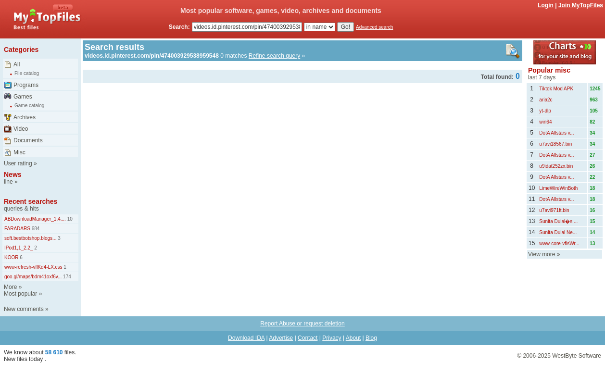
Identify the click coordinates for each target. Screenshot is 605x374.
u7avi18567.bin (555, 144)
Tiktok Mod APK (556, 88)
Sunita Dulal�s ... (558, 221)
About (353, 338)
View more (541, 254)
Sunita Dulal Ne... (558, 232)
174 (66, 276)
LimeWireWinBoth (558, 188)
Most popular (20, 293)
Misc (19, 152)
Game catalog (29, 105)
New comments (24, 309)
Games (22, 96)
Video (20, 128)
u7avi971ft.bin (554, 210)
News (13, 174)
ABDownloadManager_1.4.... (35, 219)
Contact (307, 338)
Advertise (281, 338)
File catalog (26, 73)
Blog (371, 338)
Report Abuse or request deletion (302, 323)
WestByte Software (576, 355)
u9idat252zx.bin (556, 166)
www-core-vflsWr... (559, 243)
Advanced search (374, 27)
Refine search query (274, 55)
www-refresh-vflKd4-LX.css (33, 267)
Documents (28, 140)
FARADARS (17, 228)
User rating (18, 163)
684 (34, 228)
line (8, 181)
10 (69, 219)
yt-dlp (545, 110)
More (10, 287)
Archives (24, 117)
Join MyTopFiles (580, 5)
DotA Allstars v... (556, 133)
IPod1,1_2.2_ (18, 247)
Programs (25, 85)
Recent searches (30, 201)
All (16, 64)
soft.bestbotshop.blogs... (30, 238)
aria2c (545, 99)
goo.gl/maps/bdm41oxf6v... (33, 276)
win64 (545, 122)
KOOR (11, 257)
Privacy (331, 338)
